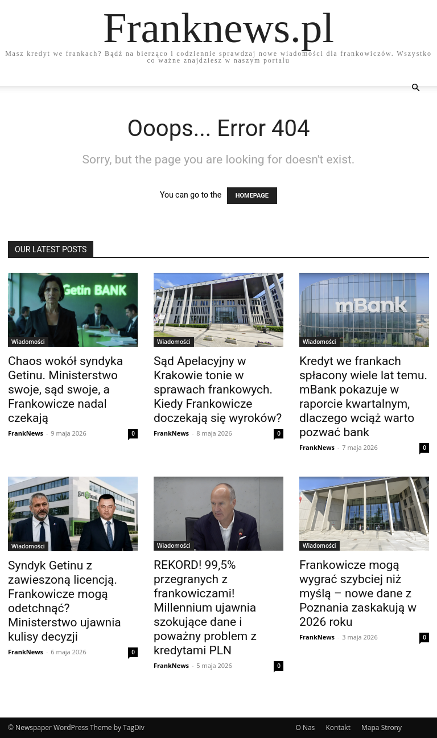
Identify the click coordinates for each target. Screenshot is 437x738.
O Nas (305, 727)
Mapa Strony (381, 727)
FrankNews (25, 433)
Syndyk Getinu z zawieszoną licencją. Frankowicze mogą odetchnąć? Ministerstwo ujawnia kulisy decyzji (64, 601)
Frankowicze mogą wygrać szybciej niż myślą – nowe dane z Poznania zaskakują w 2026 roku (358, 593)
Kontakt (337, 727)
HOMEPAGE (252, 195)
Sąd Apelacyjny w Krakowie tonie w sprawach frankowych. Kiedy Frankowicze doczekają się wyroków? (218, 389)
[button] (415, 88)
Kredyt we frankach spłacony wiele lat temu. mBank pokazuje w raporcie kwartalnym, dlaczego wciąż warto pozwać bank (363, 396)
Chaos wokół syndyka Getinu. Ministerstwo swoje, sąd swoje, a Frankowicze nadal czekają (65, 389)
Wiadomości (28, 342)
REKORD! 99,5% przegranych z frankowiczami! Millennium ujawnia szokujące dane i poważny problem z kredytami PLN (205, 607)
